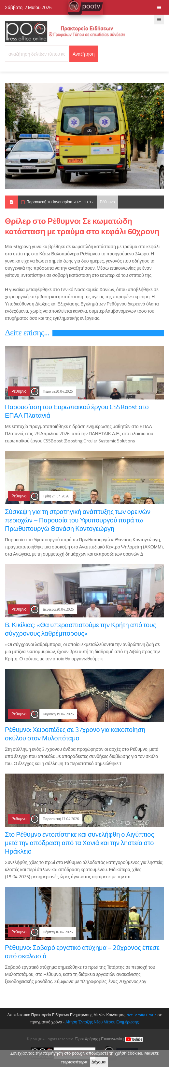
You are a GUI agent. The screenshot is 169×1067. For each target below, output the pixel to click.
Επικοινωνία (111, 1039)
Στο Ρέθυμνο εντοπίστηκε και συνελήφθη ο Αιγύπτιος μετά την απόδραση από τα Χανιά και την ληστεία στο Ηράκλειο (79, 842)
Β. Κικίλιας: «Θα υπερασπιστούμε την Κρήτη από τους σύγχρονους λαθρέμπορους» (80, 629)
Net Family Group (141, 1015)
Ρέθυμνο (107, 202)
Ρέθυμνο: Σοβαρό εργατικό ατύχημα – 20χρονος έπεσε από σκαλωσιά (82, 951)
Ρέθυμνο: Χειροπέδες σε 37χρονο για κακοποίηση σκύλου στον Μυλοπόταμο (75, 733)
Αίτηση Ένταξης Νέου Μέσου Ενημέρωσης (102, 1022)
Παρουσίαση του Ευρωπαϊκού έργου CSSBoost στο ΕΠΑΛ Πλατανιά (77, 411)
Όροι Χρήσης (86, 1039)
